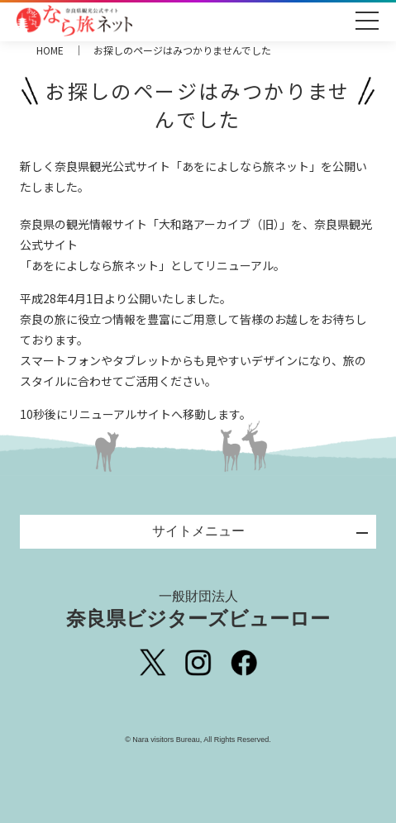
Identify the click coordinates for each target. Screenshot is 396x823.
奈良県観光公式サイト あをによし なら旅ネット (74, 20)
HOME (50, 50)
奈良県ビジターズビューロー (198, 609)
